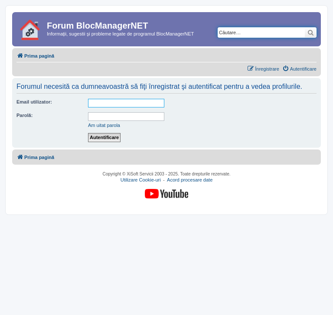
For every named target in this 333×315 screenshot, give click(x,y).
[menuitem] (299, 69)
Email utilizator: (34, 101)
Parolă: (24, 115)
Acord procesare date (189, 180)
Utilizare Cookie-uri (141, 180)
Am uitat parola (104, 125)
